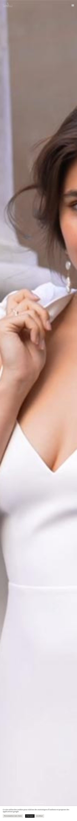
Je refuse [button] (39, 816)
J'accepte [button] (29, 816)
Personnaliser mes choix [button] (13, 816)
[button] (73, 5)
